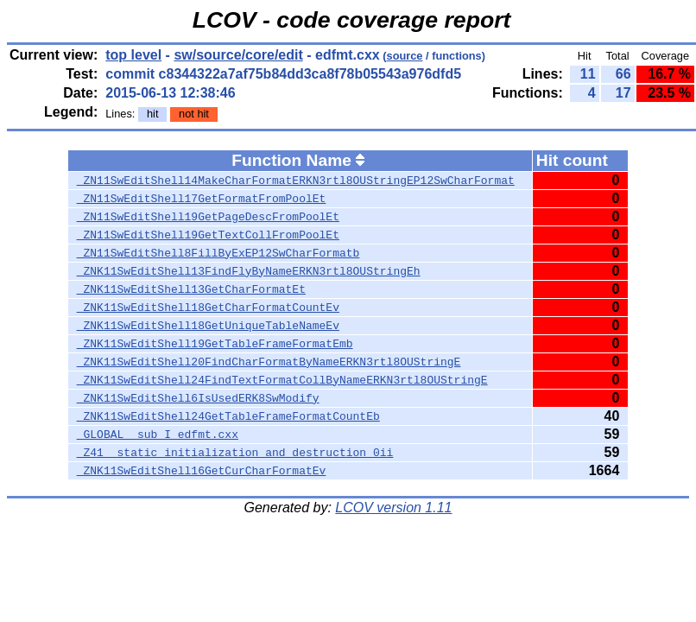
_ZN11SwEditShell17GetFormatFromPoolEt (201, 198)
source (405, 55)
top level (133, 55)
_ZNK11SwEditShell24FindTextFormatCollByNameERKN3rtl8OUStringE (282, 380)
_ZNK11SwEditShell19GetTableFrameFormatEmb (215, 344)
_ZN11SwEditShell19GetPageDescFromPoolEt (208, 217)
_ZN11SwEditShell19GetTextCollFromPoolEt (208, 235)
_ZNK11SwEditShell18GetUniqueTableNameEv (208, 325)
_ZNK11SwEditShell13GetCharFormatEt (191, 289)
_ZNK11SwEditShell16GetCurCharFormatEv (201, 471)
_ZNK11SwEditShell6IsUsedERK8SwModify (198, 398)
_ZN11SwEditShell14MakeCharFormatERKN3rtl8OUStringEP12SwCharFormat (296, 180)
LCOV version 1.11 (393, 507)
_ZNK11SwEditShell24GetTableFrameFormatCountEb (228, 416)
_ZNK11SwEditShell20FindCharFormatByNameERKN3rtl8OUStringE (269, 362)
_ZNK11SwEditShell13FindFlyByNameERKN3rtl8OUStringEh (249, 271)
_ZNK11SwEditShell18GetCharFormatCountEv (208, 307)
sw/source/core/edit (238, 55)
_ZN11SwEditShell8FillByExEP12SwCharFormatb (218, 253)
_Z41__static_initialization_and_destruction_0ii (235, 452)
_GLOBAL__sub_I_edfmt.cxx (157, 434)
